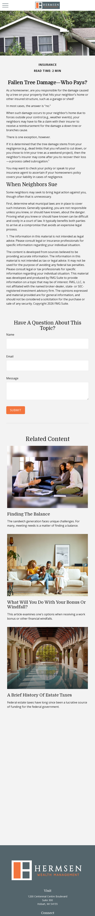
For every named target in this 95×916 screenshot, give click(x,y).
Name (10, 335)
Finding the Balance (28, 514)
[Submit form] (15, 410)
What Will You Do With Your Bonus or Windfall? (46, 604)
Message (12, 378)
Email (9, 356)
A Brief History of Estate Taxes (39, 695)
